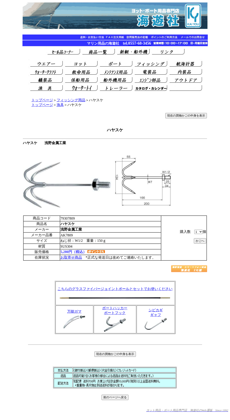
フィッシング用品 (71, 100)
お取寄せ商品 (71, 257)
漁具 (60, 105)
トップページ (42, 100)
